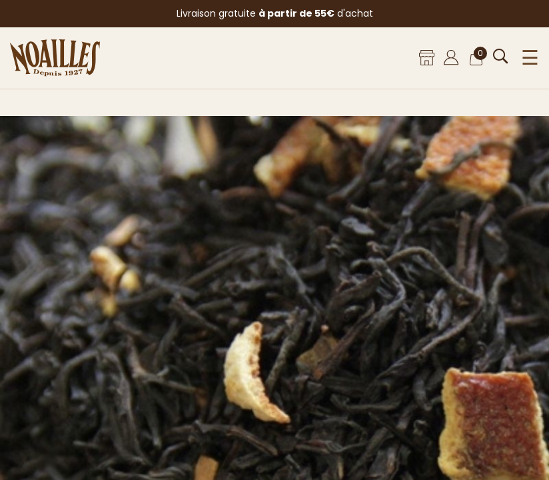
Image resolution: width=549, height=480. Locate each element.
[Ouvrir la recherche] (500, 56)
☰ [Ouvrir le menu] (530, 58)
